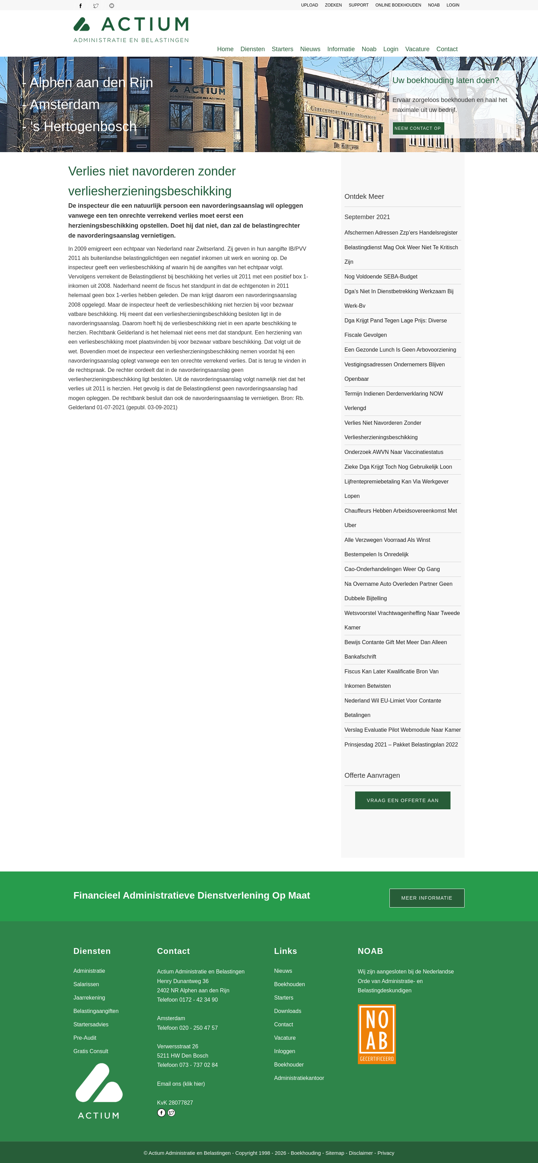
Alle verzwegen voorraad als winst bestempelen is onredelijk (387, 547)
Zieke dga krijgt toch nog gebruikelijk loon (398, 467)
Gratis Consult (90, 1051)
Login (390, 49)
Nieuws (310, 49)
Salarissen (86, 984)
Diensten (253, 49)
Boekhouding (306, 1152)
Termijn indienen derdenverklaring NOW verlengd (393, 401)
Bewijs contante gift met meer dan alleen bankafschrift (395, 649)
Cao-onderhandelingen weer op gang (392, 569)
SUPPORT (359, 5)
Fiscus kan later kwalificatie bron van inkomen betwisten (391, 679)
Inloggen (284, 1051)
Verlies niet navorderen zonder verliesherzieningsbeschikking (382, 430)
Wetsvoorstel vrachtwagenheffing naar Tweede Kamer (402, 620)
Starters (282, 49)
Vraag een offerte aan (403, 800)
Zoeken (333, 5)
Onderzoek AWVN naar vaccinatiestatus (393, 452)
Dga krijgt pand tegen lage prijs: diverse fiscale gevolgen (395, 328)
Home (225, 49)
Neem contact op (418, 128)
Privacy (385, 1152)
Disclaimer (361, 1152)
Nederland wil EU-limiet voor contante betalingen (392, 708)
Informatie (341, 49)
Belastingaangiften (96, 1011)
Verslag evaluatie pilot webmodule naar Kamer (402, 730)
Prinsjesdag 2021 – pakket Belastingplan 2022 (401, 745)
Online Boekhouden (398, 5)
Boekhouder (289, 1065)
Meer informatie (427, 898)
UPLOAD (309, 5)
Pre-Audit (84, 1038)
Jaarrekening (89, 998)
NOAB (434, 5)
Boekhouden (289, 984)
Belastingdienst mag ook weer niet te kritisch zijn (401, 254)
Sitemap (334, 1152)
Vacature (417, 49)
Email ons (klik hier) (181, 1084)
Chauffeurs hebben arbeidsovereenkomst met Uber (400, 518)
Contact (447, 49)
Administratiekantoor (299, 1078)
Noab (369, 49)
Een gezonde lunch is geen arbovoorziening (400, 350)
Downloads (287, 1011)
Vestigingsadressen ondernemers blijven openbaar (394, 372)
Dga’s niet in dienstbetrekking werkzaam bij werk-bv (399, 298)
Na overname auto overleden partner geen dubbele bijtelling (398, 591)
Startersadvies (90, 1024)
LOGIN (453, 5)
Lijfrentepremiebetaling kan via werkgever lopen (396, 489)
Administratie (89, 971)
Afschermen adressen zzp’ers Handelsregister (401, 233)
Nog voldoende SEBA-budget (381, 277)
